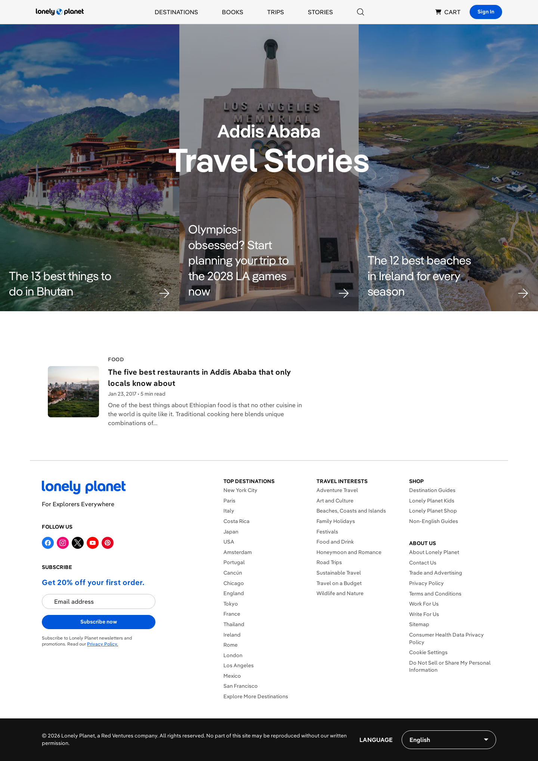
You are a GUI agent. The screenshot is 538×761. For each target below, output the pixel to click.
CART (448, 12)
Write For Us (424, 614)
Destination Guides (432, 490)
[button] (89, 283)
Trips (275, 12)
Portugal (234, 562)
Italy (228, 510)
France (231, 613)
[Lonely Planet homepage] (60, 12)
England (233, 593)
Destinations (176, 12)
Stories (320, 12)
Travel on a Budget (339, 583)
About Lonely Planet (434, 552)
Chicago (233, 583)
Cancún (232, 572)
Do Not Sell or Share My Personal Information (450, 666)
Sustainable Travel (338, 572)
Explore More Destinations (255, 696)
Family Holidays (335, 521)
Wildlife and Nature (340, 593)
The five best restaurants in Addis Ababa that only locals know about (199, 377)
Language (376, 739)
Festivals (327, 531)
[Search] (360, 12)
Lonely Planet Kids (431, 500)
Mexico (232, 675)
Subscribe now (98, 621)
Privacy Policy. (102, 644)
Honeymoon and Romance (348, 552)
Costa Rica (236, 521)
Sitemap (419, 624)
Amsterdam (237, 552)
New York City (240, 490)
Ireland (232, 634)
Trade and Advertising (435, 572)
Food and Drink (335, 541)
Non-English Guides (433, 521)
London (232, 655)
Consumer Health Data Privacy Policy (446, 638)
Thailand (233, 624)
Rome (230, 644)
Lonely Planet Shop (433, 510)
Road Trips (329, 562)
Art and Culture (334, 500)
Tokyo (230, 603)
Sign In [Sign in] (485, 11)
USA (228, 541)
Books (232, 12)
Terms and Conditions (435, 593)
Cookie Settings (428, 652)
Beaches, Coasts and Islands (351, 510)
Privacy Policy (426, 583)
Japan (230, 531)
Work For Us (424, 603)
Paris (229, 500)
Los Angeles (238, 665)
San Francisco (240, 686)
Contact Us (422, 562)
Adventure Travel (337, 490)
